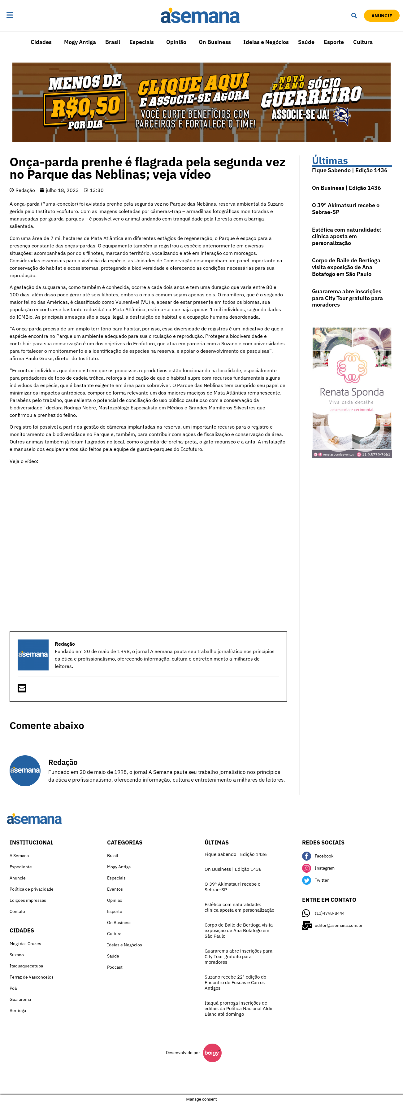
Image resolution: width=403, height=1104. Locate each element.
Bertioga (18, 1010)
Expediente (21, 867)
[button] (29, 15)
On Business (215, 42)
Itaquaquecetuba (26, 966)
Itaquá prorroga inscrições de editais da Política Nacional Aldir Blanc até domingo (239, 1008)
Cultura (363, 42)
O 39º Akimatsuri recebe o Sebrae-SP (345, 209)
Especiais (141, 42)
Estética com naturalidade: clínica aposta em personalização (347, 236)
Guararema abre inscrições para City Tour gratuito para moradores (347, 298)
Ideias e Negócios (266, 42)
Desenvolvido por (183, 1052)
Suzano (17, 955)
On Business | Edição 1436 (346, 187)
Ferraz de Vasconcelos (32, 977)
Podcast (115, 967)
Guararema (20, 999)
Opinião (176, 42)
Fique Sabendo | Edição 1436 (350, 170)
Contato (17, 911)
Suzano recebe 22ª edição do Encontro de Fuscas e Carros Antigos (235, 982)
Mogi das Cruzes (25, 943)
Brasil (112, 42)
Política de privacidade (32, 889)
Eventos (115, 889)
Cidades (41, 42)
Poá (13, 988)
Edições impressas (28, 900)
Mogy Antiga (80, 42)
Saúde (306, 42)
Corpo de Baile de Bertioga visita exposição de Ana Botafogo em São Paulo (346, 267)
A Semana (19, 855)
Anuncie (18, 878)
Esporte (334, 42)
